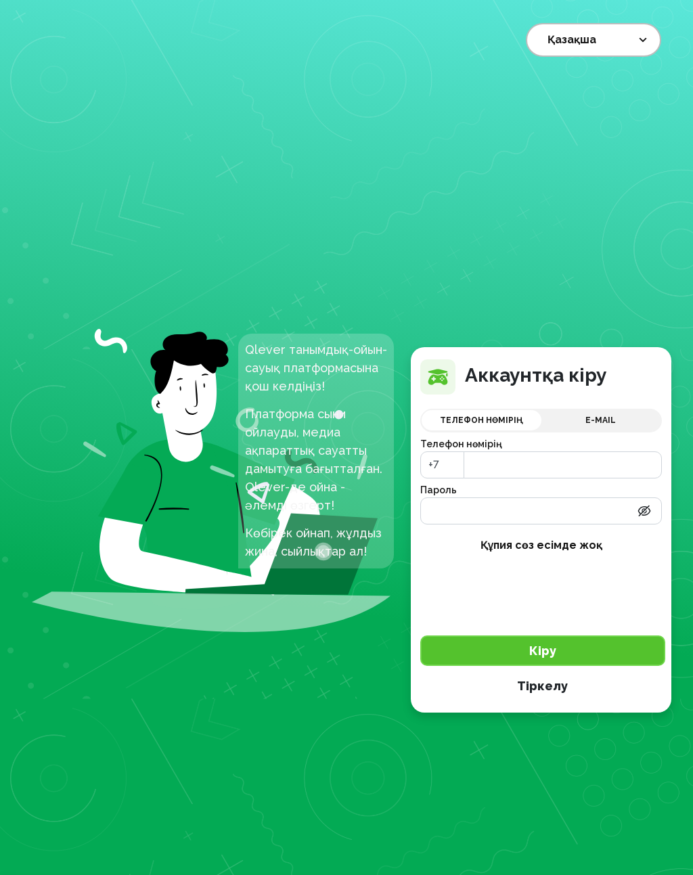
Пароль (438, 490)
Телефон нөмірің (461, 444)
